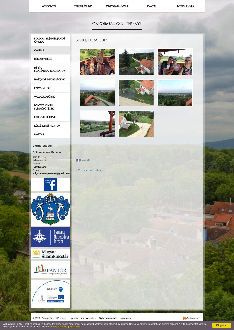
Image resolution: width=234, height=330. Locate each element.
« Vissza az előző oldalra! (89, 170)
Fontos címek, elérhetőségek (44, 107)
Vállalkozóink (44, 96)
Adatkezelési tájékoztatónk (66, 326)
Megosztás (83, 160)
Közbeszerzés (43, 59)
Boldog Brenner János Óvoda (49, 40)
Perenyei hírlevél (45, 117)
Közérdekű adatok (47, 125)
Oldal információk (108, 318)
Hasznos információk (49, 79)
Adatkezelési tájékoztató (83, 318)
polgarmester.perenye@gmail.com (51, 173)
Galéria (39, 50)
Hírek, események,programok (49, 69)
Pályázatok (42, 88)
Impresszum (126, 318)
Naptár (39, 134)
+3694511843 (39, 167)
